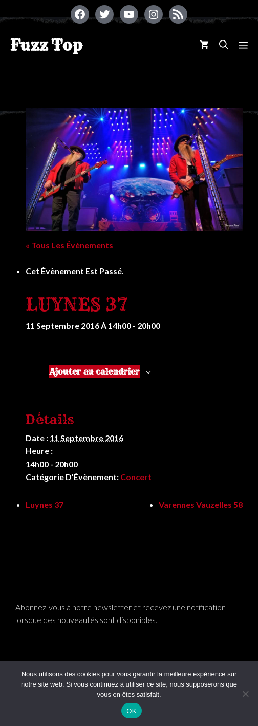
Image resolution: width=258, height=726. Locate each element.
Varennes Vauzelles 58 (201, 504)
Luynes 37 (44, 504)
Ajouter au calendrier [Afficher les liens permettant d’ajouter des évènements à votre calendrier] (94, 371)
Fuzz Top (46, 45)
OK (131, 711)
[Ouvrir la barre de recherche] (223, 45)
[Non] (245, 694)
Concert (136, 477)
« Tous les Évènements (69, 245)
